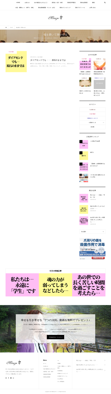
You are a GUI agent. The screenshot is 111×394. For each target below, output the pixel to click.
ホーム (44, 363)
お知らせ (27, 2)
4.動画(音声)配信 (47, 374)
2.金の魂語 (92, 114)
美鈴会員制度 (83, 2)
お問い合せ (92, 7)
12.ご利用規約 (60, 381)
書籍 (93, 2)
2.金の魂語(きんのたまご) (49, 369)
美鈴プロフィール (80, 7)
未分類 (92, 127)
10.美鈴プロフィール (62, 376)
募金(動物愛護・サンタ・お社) (46, 7)
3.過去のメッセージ (92, 118)
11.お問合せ (60, 378)
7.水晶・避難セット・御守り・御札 (64, 367)
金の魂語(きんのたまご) (40, 2)
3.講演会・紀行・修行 (48, 371)
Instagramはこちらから (55, 337)
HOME (18, 2)
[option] (22, 284)
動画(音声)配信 (71, 2)
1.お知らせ (92, 109)
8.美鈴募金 (60, 370)
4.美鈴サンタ (92, 122)
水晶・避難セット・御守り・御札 (24, 7)
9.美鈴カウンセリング (62, 373)
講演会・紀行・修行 (57, 2)
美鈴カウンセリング (65, 7)
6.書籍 (58, 363)
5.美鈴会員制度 (46, 377)
